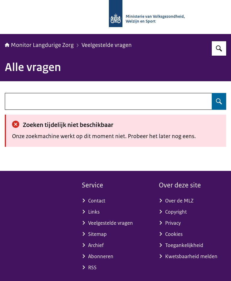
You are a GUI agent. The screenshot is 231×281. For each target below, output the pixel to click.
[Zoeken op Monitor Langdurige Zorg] (219, 48)
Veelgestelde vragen (107, 45)
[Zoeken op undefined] (219, 101)
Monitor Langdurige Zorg (39, 45)
